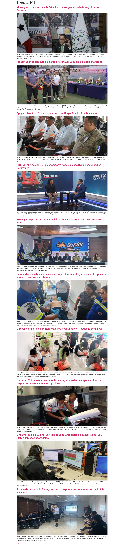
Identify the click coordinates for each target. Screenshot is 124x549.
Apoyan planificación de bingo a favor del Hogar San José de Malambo (57, 113)
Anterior (20, 544)
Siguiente (104, 544)
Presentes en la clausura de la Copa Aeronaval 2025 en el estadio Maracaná (59, 61)
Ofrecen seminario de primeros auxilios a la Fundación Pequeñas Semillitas (59, 328)
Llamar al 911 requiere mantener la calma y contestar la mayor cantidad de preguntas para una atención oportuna (59, 382)
